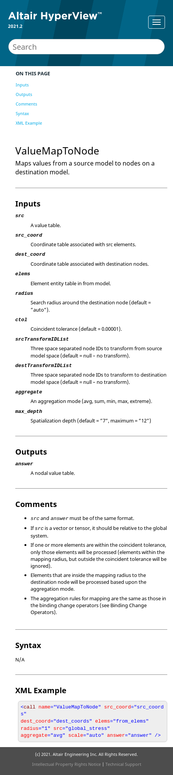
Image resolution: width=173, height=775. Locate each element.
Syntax (22, 113)
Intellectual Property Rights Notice (66, 764)
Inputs (22, 85)
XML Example (29, 123)
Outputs (24, 94)
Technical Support (123, 764)
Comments (26, 104)
